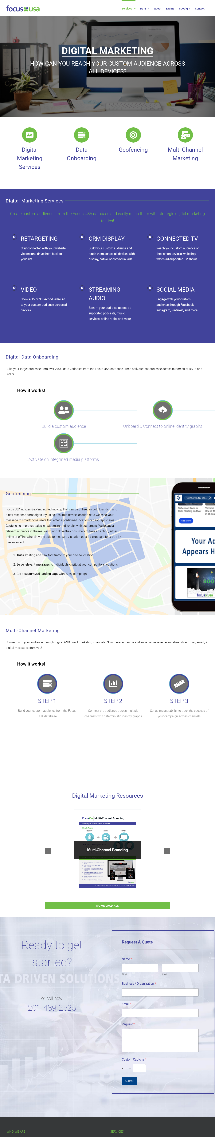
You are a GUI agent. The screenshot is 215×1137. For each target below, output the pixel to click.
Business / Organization (139, 983)
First (124, 974)
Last (164, 974)
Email (126, 1004)
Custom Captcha (134, 1059)
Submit (129, 1081)
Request (128, 1024)
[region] (107, 63)
